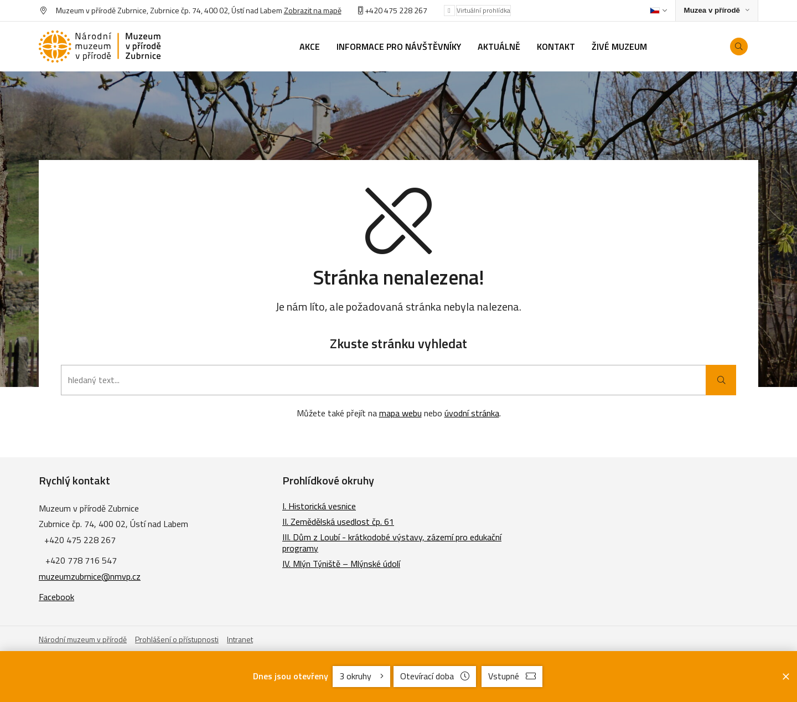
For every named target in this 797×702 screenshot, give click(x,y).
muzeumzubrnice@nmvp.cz (90, 576)
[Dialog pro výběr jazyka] (658, 10)
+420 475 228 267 (396, 10)
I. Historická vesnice (319, 506)
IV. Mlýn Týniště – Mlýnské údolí (341, 563)
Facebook (56, 596)
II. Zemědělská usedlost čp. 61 (338, 521)
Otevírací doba (434, 676)
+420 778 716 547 (81, 560)
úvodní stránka (471, 413)
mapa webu (400, 413)
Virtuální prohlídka (483, 10)
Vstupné (512, 676)
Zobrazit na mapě (312, 10)
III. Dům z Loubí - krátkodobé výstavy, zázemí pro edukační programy (391, 542)
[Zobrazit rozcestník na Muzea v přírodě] (716, 11)
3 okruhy (361, 676)
